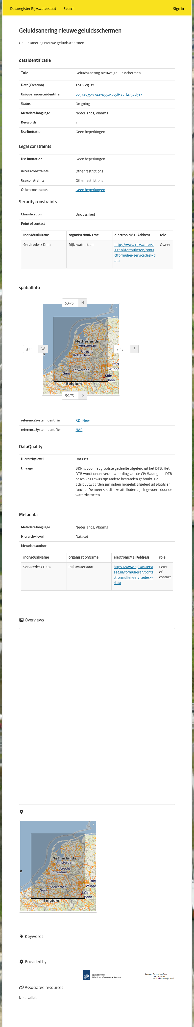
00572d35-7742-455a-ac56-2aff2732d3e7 (109, 94)
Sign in (178, 9)
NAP (79, 430)
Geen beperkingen (90, 190)
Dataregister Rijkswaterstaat (33, 9)
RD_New (83, 420)
